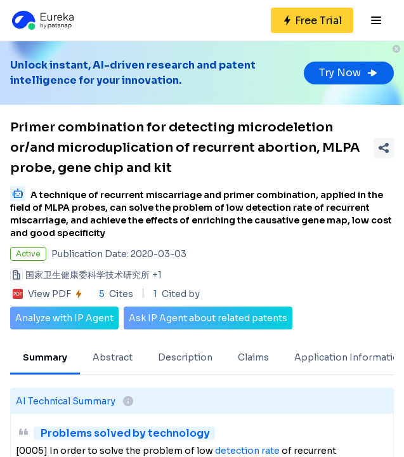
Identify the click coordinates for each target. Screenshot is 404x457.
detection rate (247, 450)
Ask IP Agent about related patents (208, 318)
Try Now (349, 72)
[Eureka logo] (42, 20)
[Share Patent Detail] (384, 148)
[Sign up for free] (312, 20)
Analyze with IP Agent (64, 318)
